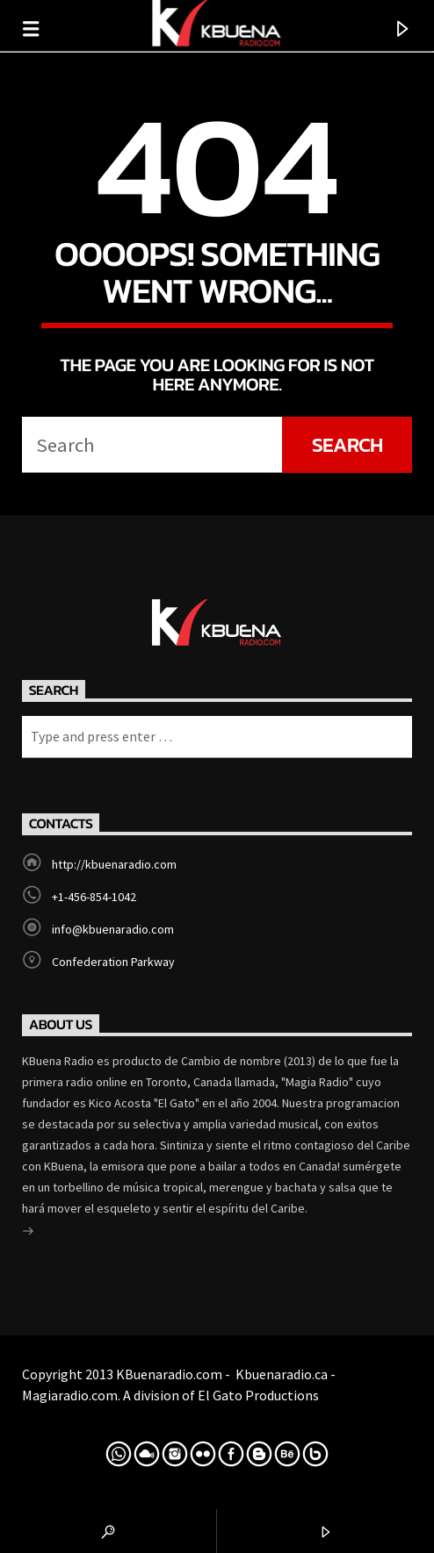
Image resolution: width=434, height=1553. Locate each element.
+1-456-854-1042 (94, 897)
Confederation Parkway (113, 962)
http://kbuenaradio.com (114, 864)
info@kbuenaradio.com (113, 929)
